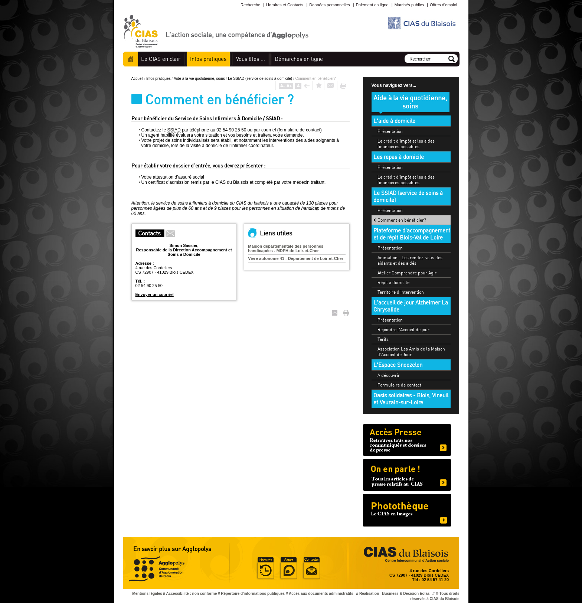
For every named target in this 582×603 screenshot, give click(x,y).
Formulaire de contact (399, 385)
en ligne (299, 58)
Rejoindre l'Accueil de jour (403, 329)
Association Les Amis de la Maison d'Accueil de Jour (411, 351)
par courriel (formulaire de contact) (287, 130)
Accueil (130, 59)
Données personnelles (329, 5)
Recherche (250, 5)
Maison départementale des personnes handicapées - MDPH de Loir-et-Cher (285, 248)
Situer (288, 568)
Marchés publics (409, 5)
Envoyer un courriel (154, 294)
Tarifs (383, 339)
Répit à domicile (393, 282)
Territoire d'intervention (400, 292)
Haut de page (334, 313)
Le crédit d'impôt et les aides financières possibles (406, 143)
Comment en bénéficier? (401, 220)
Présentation (390, 131)
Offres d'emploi (443, 5)
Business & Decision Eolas (405, 593)
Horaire (265, 568)
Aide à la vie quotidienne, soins (200, 78)
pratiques (208, 58)
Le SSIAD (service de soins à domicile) (260, 78)
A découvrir (388, 375)
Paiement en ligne (372, 5)
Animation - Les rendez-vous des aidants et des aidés (409, 260)
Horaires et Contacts (284, 5)
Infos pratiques (158, 78)
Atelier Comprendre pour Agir (406, 273)
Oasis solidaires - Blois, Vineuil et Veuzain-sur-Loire (410, 399)
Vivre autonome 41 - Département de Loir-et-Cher (295, 258)
